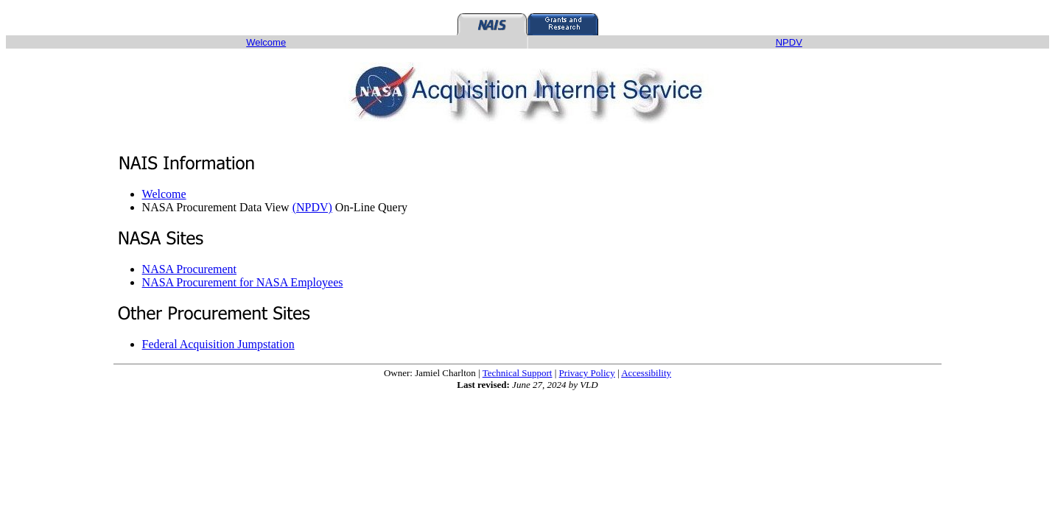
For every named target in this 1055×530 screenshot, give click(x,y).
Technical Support (518, 372)
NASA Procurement (189, 269)
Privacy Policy (587, 372)
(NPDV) (312, 207)
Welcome (164, 194)
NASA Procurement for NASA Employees (242, 282)
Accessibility (646, 372)
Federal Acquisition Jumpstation (218, 344)
